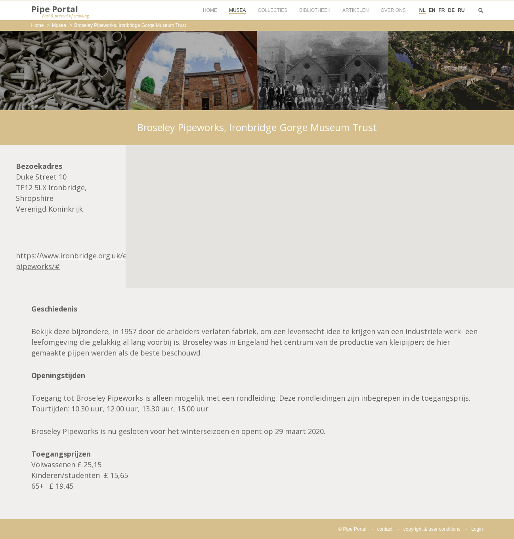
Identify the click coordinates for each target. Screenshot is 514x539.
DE (451, 10)
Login (477, 529)
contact (385, 529)
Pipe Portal (60, 12)
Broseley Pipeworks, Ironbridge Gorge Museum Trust (130, 25)
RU (461, 10)
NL (422, 10)
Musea (59, 25)
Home (37, 25)
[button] (320, 209)
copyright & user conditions (431, 529)
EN (432, 10)
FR (441, 10)
